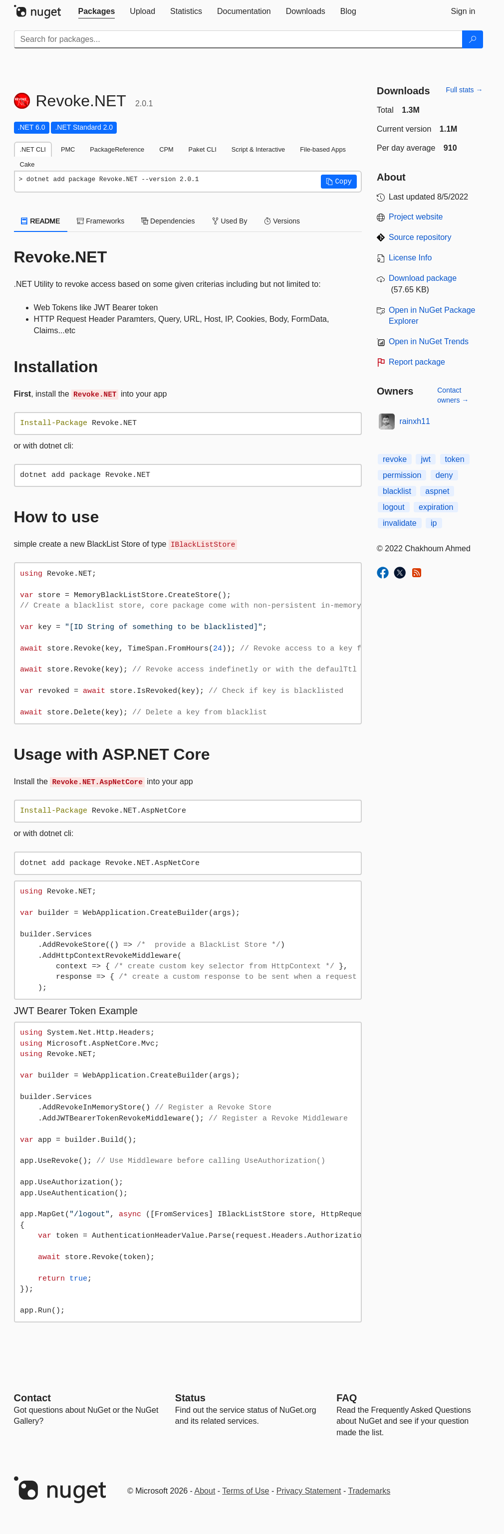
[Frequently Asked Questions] (346, 1397)
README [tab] (40, 221)
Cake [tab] (27, 164)
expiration (436, 507)
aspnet (437, 491)
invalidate (400, 523)
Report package (417, 362)
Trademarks (369, 1491)
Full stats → (464, 90)
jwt (426, 459)
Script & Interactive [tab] (258, 149)
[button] (339, 182)
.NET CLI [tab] (33, 149)
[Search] (472, 39)
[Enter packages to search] (238, 39)
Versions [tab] (282, 221)
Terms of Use (245, 1491)
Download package (423, 278)
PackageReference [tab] (117, 149)
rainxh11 (415, 421)
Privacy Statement (308, 1491)
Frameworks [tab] (100, 221)
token (455, 459)
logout (394, 507)
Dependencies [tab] (168, 221)
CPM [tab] (166, 149)
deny (444, 475)
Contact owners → (453, 395)
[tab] (97, 11)
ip (434, 523)
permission (402, 475)
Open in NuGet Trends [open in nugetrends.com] (429, 341)
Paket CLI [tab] (203, 149)
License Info (410, 257)
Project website (416, 217)
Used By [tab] (230, 221)
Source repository (420, 237)
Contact (32, 1397)
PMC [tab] (68, 149)
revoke (395, 459)
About (205, 1491)
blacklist (397, 491)
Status (190, 1397)
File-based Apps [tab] (323, 149)
